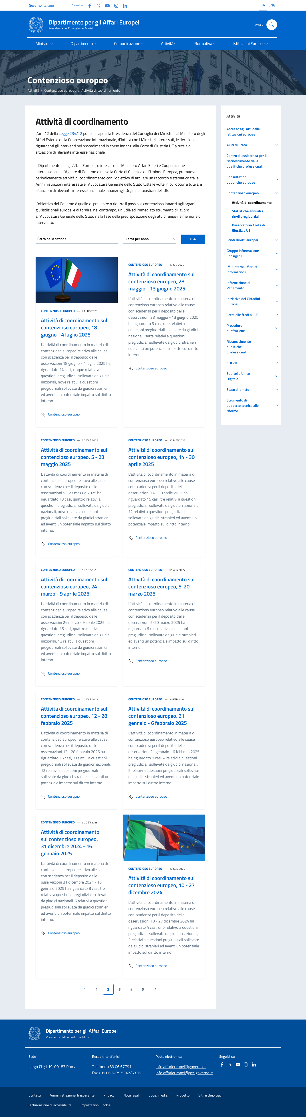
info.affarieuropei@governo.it (181, 1067)
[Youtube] (105, 5)
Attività (33, 90)
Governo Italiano (41, 5)
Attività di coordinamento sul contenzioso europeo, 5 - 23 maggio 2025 (74, 457)
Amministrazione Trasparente (72, 1095)
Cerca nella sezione (51, 238)
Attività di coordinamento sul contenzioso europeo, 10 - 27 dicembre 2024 (161, 885)
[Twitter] (96, 5)
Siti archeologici (210, 1095)
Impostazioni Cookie (96, 1105)
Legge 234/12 (70, 133)
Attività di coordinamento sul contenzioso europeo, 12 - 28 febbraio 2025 (74, 716)
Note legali (131, 1095)
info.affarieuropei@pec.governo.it (184, 1073)
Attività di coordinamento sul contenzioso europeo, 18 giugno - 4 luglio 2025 (74, 327)
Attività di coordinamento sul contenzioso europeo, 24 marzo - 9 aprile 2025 (74, 586)
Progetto (182, 1095)
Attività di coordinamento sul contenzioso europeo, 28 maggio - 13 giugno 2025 (161, 281)
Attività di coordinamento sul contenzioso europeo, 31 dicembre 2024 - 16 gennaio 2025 (70, 842)
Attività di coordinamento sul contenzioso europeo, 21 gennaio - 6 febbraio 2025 (161, 716)
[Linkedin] (123, 5)
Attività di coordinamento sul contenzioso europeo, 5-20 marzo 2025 (161, 586)
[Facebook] (87, 5)
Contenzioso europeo (60, 90)
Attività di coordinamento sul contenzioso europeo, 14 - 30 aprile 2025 (161, 457)
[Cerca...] (271, 24)
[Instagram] (114, 5)
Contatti (34, 1095)
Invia (193, 239)
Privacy (109, 1095)
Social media (158, 1095)
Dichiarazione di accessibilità (50, 1105)
